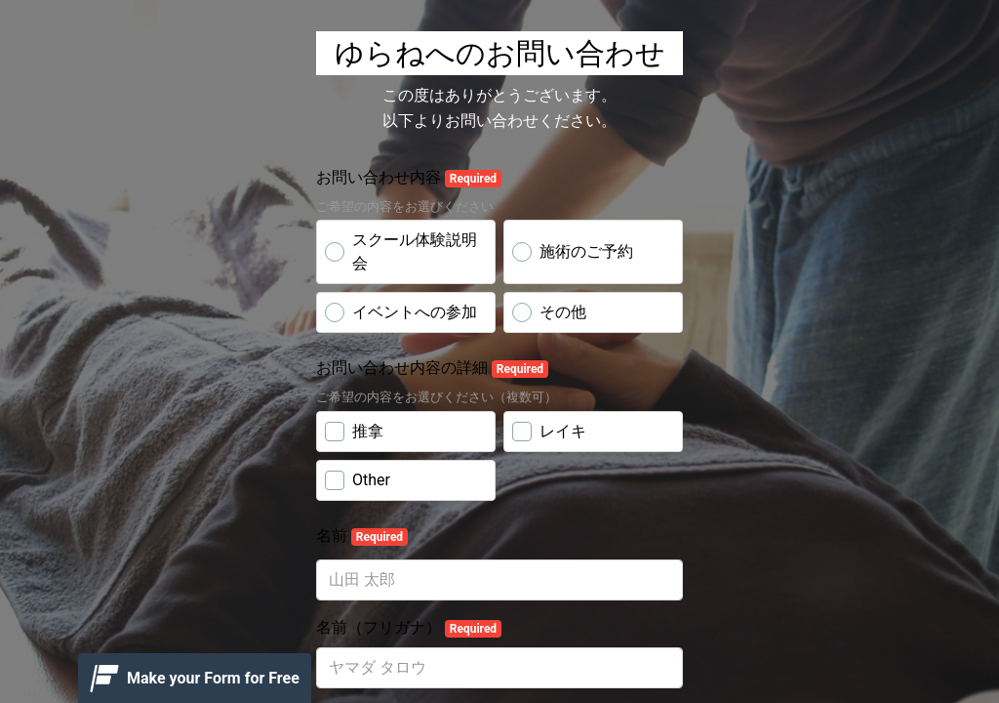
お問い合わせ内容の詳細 (432, 368)
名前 (362, 536)
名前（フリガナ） (408, 628)
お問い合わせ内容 (408, 177)
